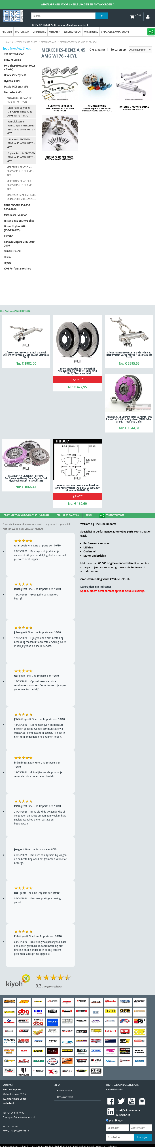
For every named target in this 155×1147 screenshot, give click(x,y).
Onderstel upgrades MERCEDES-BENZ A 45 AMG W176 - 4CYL (19, 111)
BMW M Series (12, 60)
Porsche (8, 236)
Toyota (7, 262)
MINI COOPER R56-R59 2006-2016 (17, 207)
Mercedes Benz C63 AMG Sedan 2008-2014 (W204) (21, 197)
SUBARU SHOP (12, 251)
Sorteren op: (131, 49)
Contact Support (111, 515)
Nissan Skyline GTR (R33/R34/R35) (15, 228)
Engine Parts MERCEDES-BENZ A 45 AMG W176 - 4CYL (21, 157)
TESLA (7, 257)
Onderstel (39, 31)
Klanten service (64, 1090)
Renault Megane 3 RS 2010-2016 (19, 243)
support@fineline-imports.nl (20, 1117)
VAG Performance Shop (17, 268)
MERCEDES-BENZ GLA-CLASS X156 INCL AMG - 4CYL (20, 184)
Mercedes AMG (13, 92)
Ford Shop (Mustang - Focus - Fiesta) (19, 67)
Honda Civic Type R (15, 75)
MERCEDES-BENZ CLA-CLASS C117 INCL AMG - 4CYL (20, 171)
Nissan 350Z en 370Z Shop (19, 220)
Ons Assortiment (65, 1097)
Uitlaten (54, 31)
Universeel (91, 31)
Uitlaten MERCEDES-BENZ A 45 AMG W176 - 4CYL (21, 143)
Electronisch (72, 31)
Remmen (7, 31)
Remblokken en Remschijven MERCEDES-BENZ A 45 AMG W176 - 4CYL (21, 127)
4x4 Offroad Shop (14, 54)
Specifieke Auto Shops (115, 31)
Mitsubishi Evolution (15, 215)
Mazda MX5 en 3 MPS (16, 86)
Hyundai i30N (12, 81)
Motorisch (22, 31)
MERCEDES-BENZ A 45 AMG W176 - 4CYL (19, 99)
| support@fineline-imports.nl (72, 25)
